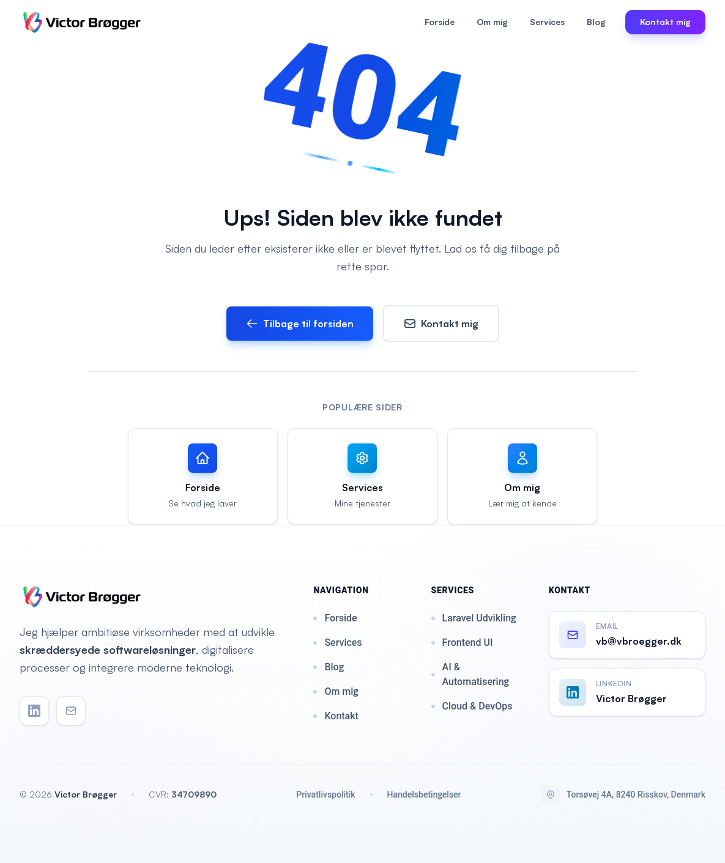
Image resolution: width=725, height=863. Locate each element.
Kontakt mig (441, 323)
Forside (440, 22)
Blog (596, 22)
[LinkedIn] (34, 710)
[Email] (71, 710)
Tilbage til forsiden (300, 323)
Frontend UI (462, 642)
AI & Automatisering (470, 674)
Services (547, 22)
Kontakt (336, 716)
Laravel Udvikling (473, 618)
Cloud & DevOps (472, 706)
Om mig (492, 22)
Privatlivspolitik (325, 794)
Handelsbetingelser (424, 794)
